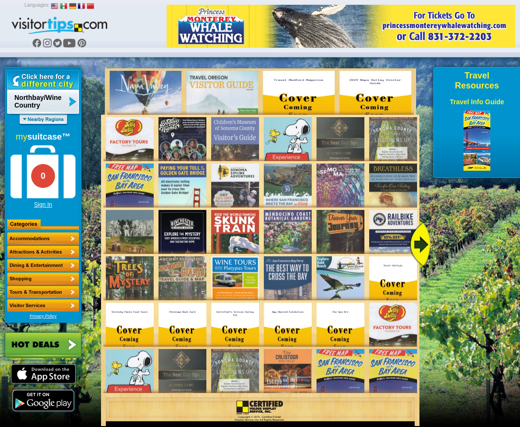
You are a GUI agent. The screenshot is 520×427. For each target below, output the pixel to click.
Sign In (43, 204)
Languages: (36, 5)
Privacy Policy (43, 316)
